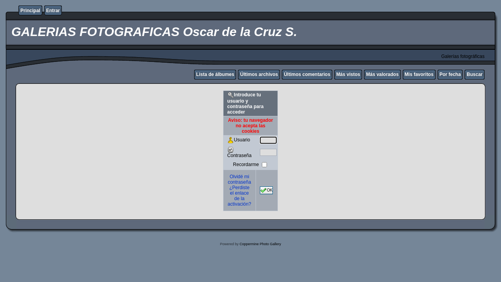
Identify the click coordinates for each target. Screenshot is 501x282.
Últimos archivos (259, 74)
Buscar (475, 74)
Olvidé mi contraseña (239, 179)
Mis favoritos (419, 74)
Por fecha (450, 74)
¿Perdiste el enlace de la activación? (239, 196)
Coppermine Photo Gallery (260, 244)
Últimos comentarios (307, 74)
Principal (30, 10)
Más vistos (348, 74)
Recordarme (246, 164)
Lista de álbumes (215, 74)
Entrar (53, 10)
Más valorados (382, 74)
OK (266, 190)
